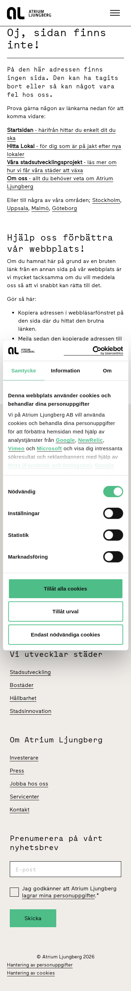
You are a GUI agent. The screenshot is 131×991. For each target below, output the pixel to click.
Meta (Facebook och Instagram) (50, 465)
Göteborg (64, 208)
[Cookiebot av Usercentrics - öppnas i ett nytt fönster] (93, 351)
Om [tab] (107, 370)
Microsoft (49, 448)
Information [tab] (65, 370)
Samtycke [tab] (23, 370)
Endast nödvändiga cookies (65, 634)
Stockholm (106, 200)
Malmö (40, 208)
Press (17, 770)
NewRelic (90, 440)
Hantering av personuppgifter (40, 965)
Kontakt (19, 809)
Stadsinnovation (30, 711)
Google (65, 440)
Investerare (24, 757)
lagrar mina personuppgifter (58, 895)
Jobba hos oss (29, 783)
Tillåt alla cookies (65, 588)
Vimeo (16, 448)
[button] (115, 13)
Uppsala (17, 208)
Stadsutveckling (30, 672)
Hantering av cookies (31, 973)
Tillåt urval (65, 611)
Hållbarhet (23, 698)
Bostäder (22, 685)
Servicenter (24, 796)
